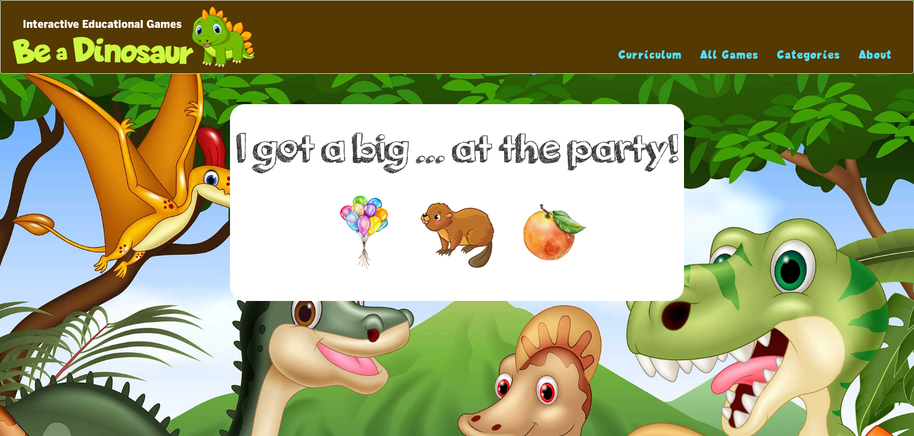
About (875, 55)
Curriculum (650, 55)
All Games (729, 55)
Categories (809, 55)
